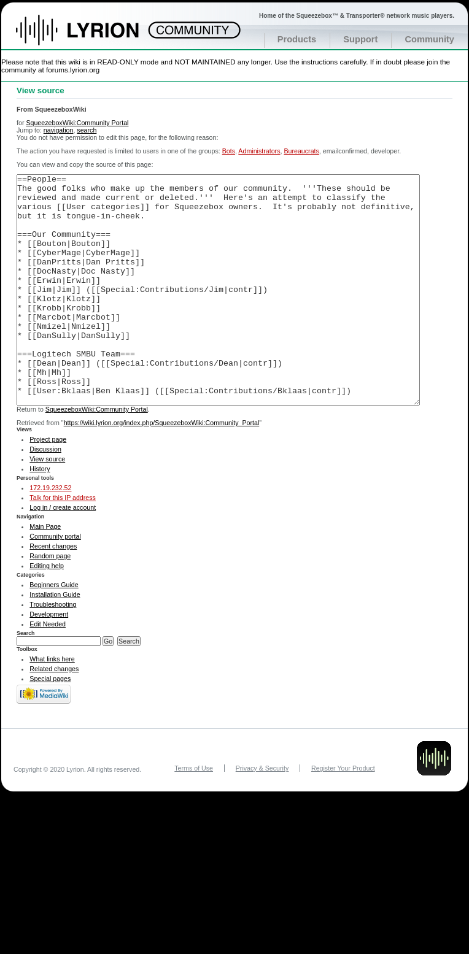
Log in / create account (62, 553)
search (86, 130)
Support (360, 39)
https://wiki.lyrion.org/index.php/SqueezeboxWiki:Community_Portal (162, 468)
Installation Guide (54, 640)
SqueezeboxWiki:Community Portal (77, 122)
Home (90, 36)
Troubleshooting (52, 650)
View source (47, 505)
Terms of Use (193, 814)
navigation (59, 130)
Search (26, 679)
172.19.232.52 (50, 533)
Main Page (45, 572)
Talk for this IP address (62, 543)
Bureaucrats (301, 151)
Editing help (46, 611)
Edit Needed (47, 670)
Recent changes (53, 592)
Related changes (54, 714)
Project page (47, 485)
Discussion (45, 495)
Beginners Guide (53, 630)
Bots (228, 151)
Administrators (259, 151)
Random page (50, 602)
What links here (51, 705)
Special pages (50, 724)
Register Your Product (343, 814)
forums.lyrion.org (72, 70)
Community (429, 39)
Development (48, 660)
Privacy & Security (262, 814)
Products (297, 39)
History (39, 514)
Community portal (55, 582)
